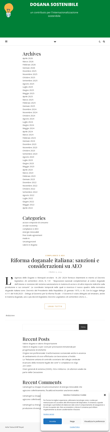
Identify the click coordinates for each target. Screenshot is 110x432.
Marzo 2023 (28, 172)
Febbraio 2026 (29, 64)
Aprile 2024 (28, 131)
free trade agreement (32, 235)
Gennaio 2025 (29, 106)
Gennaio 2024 (29, 141)
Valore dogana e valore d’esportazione (40, 343)
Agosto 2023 (28, 157)
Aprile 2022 (28, 208)
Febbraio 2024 (29, 138)
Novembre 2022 (30, 185)
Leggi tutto (55, 306)
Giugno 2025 (28, 90)
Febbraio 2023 (29, 176)
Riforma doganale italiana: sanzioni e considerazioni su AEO (55, 263)
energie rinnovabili (31, 232)
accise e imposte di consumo (35, 222)
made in (26, 238)
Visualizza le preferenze (94, 421)
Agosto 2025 (28, 83)
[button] (105, 395)
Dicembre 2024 (29, 109)
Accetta (52, 421)
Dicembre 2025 (29, 71)
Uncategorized (29, 241)
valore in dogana (30, 244)
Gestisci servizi (48, 414)
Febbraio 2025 (29, 102)
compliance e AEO (30, 229)
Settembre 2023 (30, 153)
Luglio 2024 (28, 122)
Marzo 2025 (28, 99)
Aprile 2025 (28, 96)
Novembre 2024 (30, 112)
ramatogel (27, 387)
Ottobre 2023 (29, 150)
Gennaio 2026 (29, 68)
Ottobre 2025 (29, 77)
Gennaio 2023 (29, 179)
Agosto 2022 (28, 195)
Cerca (83, 327)
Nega (72, 421)
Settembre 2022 (30, 192)
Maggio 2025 (28, 93)
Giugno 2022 (28, 201)
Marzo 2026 (28, 61)
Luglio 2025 (28, 87)
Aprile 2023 (28, 169)
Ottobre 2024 (29, 115)
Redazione (10, 315)
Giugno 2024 (28, 125)
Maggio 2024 (28, 128)
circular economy (30, 225)
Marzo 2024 (28, 134)
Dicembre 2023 (29, 144)
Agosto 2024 (28, 118)
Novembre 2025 (30, 74)
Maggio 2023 (28, 166)
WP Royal (19, 427)
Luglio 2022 (28, 198)
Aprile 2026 (28, 58)
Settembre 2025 (30, 80)
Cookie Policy (75, 427)
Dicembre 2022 (29, 182)
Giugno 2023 (28, 163)
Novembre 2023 (30, 147)
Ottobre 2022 (29, 188)
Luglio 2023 (28, 160)
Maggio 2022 (28, 204)
